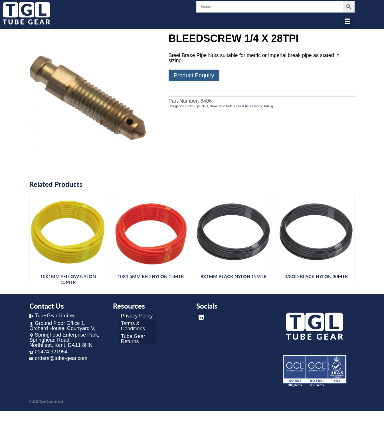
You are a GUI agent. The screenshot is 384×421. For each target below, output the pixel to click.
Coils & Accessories (248, 106)
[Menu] (347, 22)
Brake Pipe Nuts (196, 106)
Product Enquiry (194, 75)
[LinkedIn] (201, 317)
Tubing (268, 106)
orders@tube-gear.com (58, 358)
